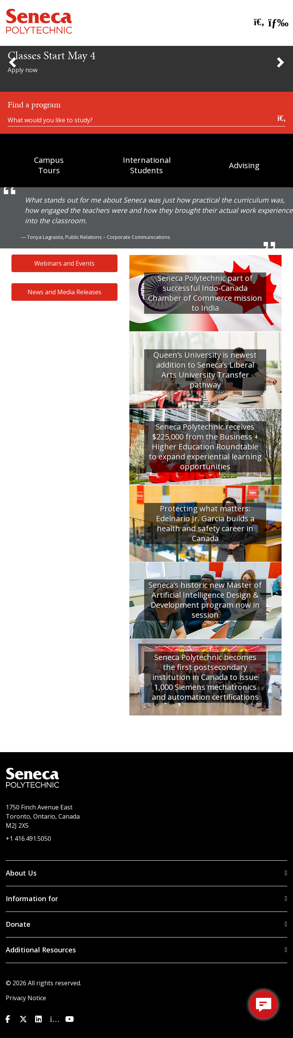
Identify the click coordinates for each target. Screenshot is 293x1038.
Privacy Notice (26, 998)
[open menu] (275, 21)
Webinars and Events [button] (64, 263)
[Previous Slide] (13, 62)
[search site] (256, 22)
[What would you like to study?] (146, 119)
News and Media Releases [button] (64, 292)
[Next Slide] (279, 62)
